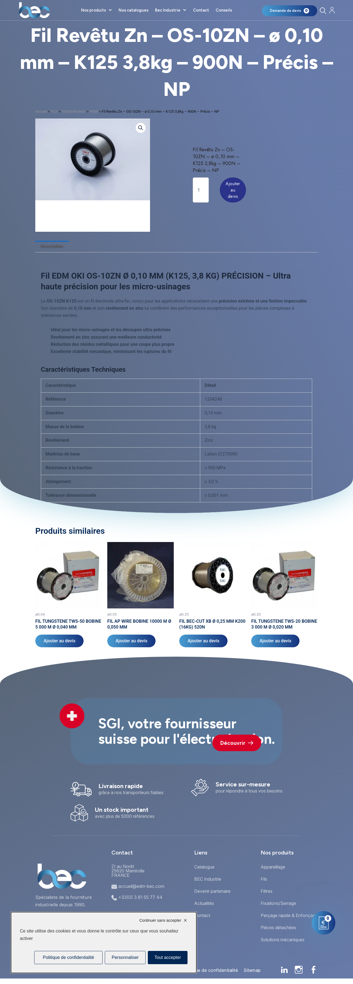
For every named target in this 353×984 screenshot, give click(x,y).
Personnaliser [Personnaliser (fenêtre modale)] (125, 957)
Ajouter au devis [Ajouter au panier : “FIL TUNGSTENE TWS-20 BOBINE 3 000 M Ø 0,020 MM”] (275, 640)
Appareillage (273, 867)
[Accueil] (34, 10)
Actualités (204, 903)
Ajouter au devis (233, 190)
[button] (141, 128)
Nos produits (93, 10)
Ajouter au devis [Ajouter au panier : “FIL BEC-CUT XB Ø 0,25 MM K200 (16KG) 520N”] (203, 640)
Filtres (266, 891)
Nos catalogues (133, 10)
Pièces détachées (278, 927)
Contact (201, 10)
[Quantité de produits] (201, 190)
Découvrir (236, 743)
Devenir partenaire (212, 891)
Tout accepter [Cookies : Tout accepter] (167, 957)
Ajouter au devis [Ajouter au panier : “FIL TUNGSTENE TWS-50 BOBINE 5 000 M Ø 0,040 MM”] (59, 640)
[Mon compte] (331, 10)
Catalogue (204, 867)
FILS (54, 111)
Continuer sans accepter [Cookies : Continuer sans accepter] (160, 920)
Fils (264, 879)
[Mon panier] (289, 10)
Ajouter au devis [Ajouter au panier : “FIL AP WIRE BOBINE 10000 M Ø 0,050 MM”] (131, 640)
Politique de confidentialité (210, 970)
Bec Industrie (167, 10)
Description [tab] (52, 246)
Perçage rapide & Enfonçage (289, 915)
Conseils (224, 10)
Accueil (41, 111)
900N (93, 111)
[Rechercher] (322, 10)
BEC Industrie (207, 879)
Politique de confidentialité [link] (68, 957)
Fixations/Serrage (278, 903)
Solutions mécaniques (282, 939)
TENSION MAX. (73, 111)
